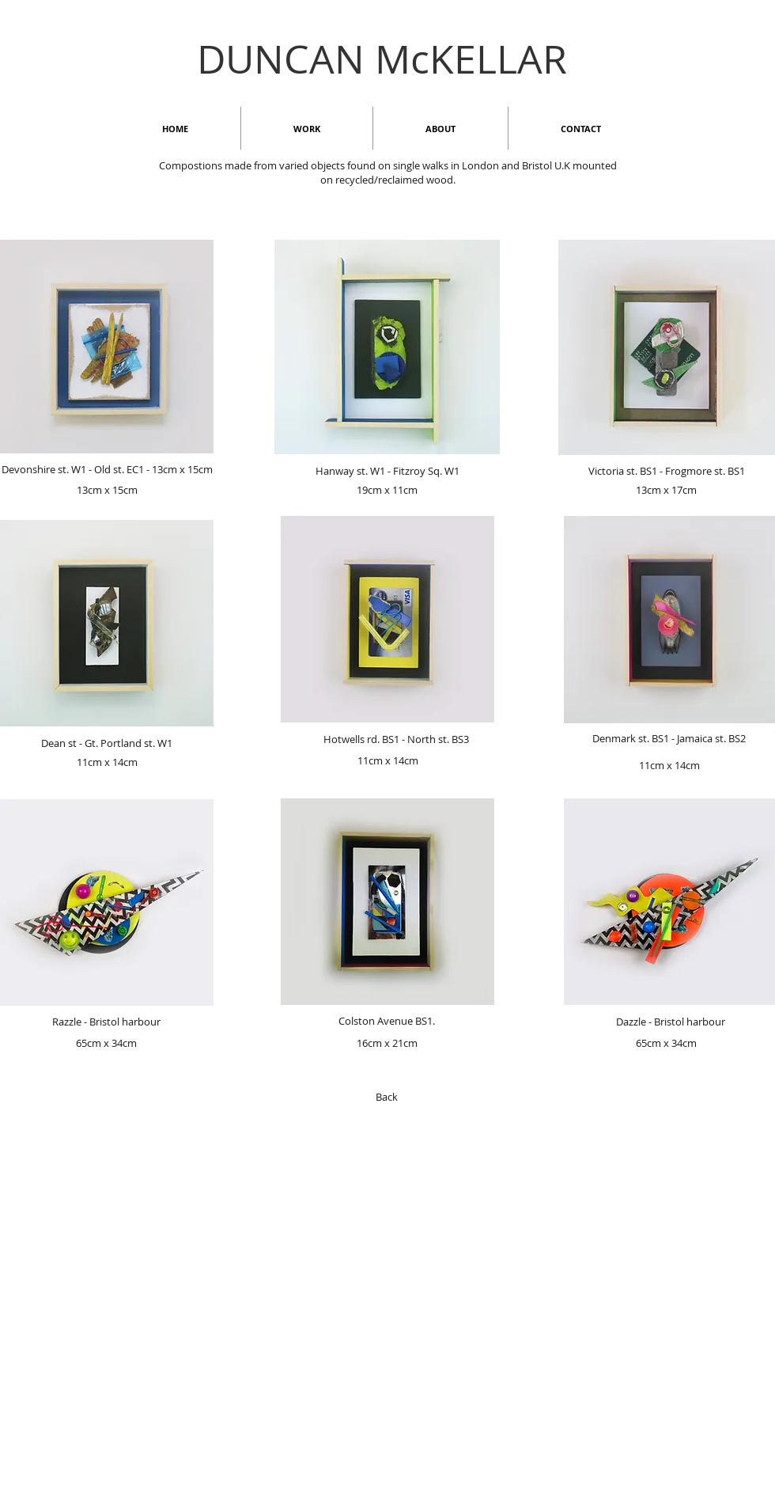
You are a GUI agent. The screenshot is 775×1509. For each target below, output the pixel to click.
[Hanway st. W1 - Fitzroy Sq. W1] (387, 471)
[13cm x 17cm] (666, 490)
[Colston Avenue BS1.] (387, 1021)
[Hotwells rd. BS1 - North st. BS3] (396, 739)
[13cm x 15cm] (106, 490)
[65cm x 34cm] (106, 1043)
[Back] (387, 1097)
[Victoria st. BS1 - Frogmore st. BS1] (666, 471)
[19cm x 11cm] (386, 490)
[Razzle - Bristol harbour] (106, 1021)
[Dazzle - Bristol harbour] (670, 1021)
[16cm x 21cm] (386, 1043)
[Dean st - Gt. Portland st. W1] (106, 743)
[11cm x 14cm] (106, 762)
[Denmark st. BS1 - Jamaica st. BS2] (669, 738)
